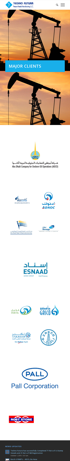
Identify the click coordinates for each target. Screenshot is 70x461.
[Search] (56, 5)
